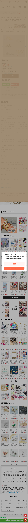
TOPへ (25, 515)
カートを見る (25, 520)
